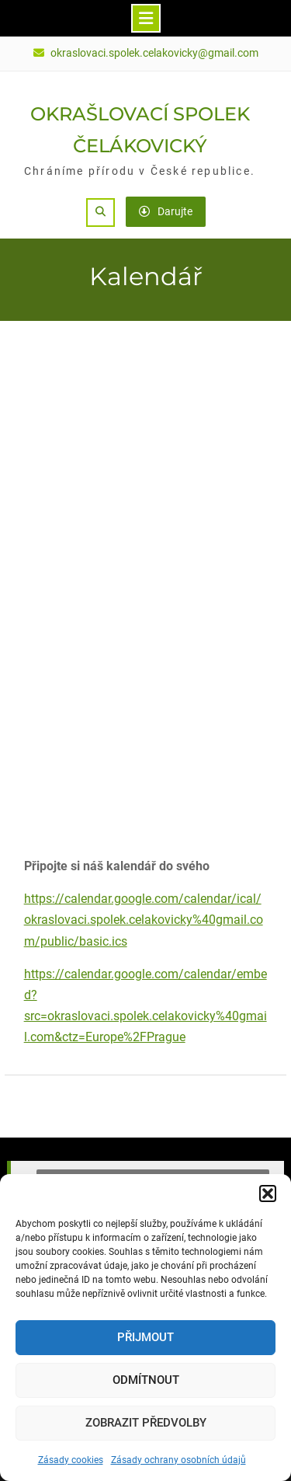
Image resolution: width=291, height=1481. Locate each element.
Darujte (165, 211)
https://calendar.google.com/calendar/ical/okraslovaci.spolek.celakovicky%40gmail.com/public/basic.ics (143, 919)
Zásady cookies (70, 1460)
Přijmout (145, 1337)
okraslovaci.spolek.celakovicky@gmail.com (154, 53)
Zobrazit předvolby (145, 1423)
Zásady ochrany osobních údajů (178, 1460)
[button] (267, 1193)
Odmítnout (146, 1380)
